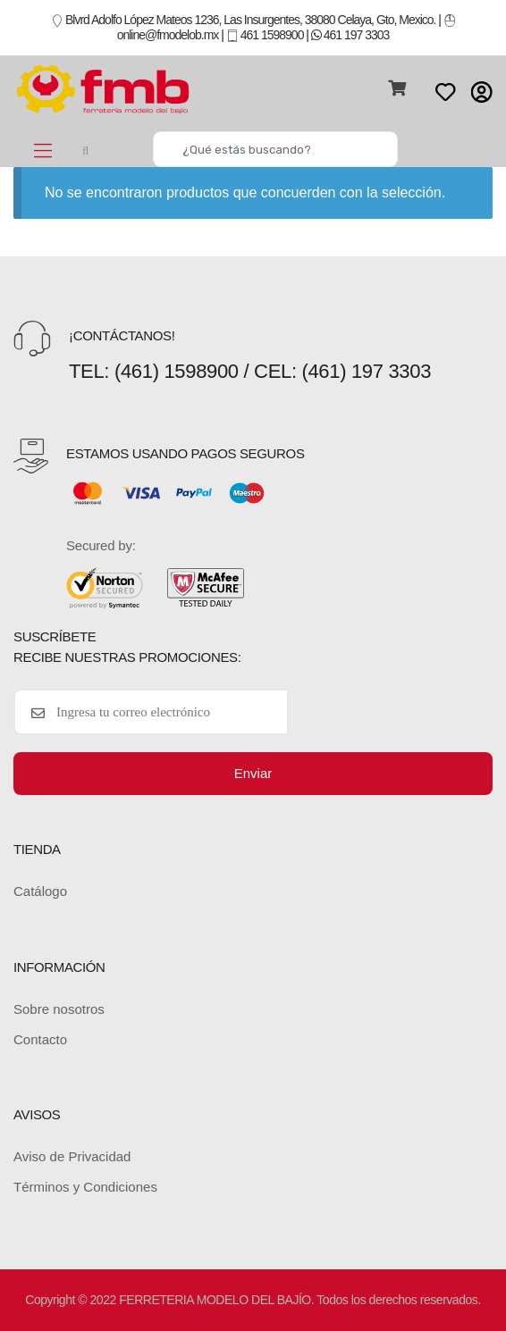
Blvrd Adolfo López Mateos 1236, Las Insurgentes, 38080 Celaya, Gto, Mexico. (243, 20)
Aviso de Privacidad (72, 1156)
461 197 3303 (350, 35)
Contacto (40, 1039)
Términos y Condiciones (85, 1186)
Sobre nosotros (59, 1009)
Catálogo (40, 891)
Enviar (253, 773)
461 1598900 (265, 35)
